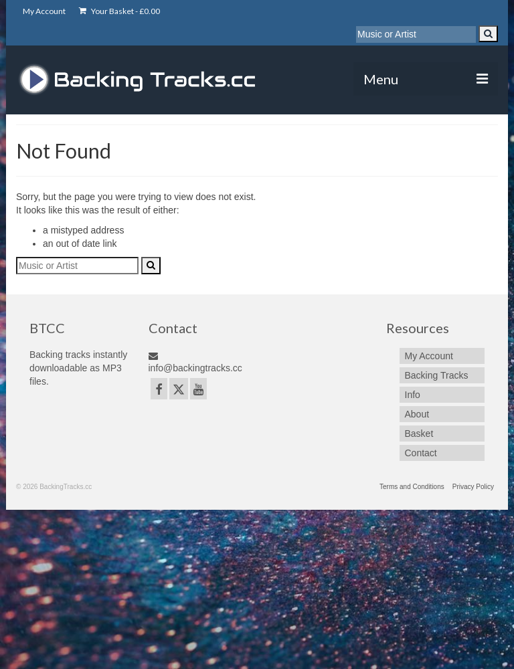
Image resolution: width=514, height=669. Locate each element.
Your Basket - (119, 11)
